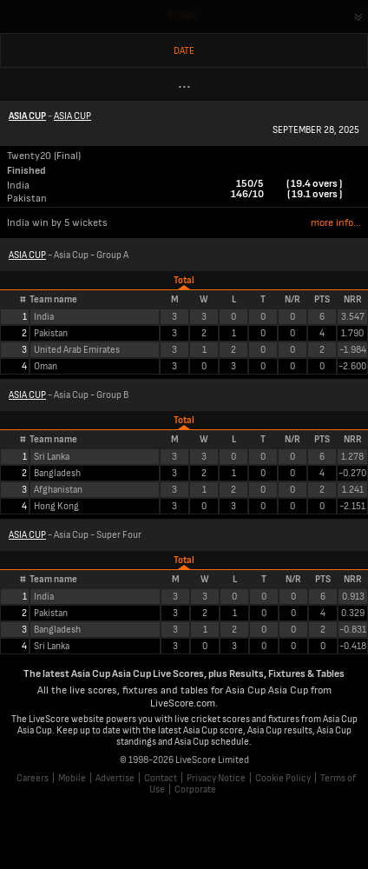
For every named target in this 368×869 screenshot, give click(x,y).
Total (184, 280)
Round (183, 16)
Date (184, 50)
